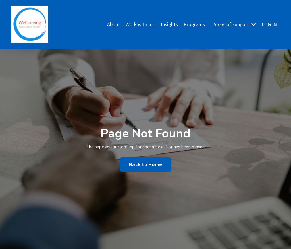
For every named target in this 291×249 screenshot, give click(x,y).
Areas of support (234, 24)
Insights (169, 24)
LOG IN (269, 24)
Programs (194, 24)
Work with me (140, 24)
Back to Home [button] (145, 164)
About (113, 24)
